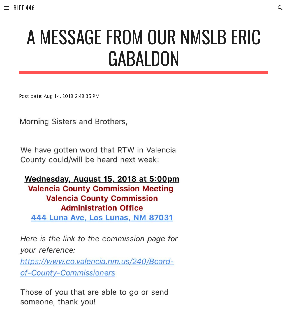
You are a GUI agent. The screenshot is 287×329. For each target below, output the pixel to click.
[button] (6, 7)
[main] (143, 50)
